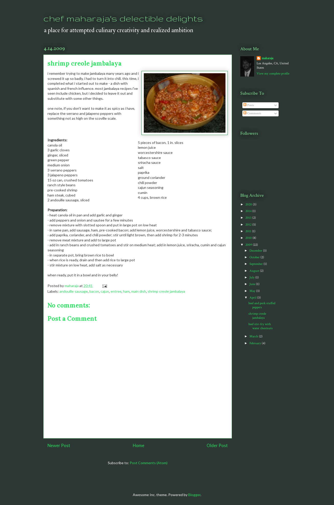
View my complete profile (273, 73)
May (252, 291)
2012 (248, 225)
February (255, 343)
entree (116, 291)
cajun (105, 291)
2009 (249, 245)
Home (138, 445)
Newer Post (58, 445)
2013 (248, 218)
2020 (249, 204)
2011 (248, 231)
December (256, 251)
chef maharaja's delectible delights (123, 18)
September (256, 264)
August (254, 271)
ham (126, 291)
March (254, 336)
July (252, 277)
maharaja (267, 58)
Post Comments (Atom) (149, 463)
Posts (248, 105)
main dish (138, 291)
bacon (94, 291)
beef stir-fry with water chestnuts (260, 326)
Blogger (194, 494)
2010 (249, 238)
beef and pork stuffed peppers (261, 305)
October (254, 257)
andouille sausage (73, 291)
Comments (252, 113)
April (253, 297)
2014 (248, 211)
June (252, 284)
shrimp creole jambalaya (166, 291)
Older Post (217, 445)
